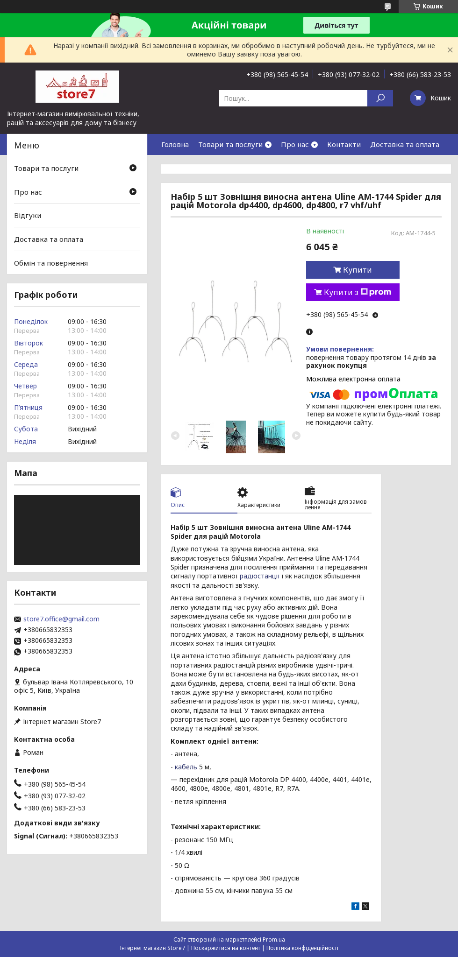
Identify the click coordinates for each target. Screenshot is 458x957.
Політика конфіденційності (302, 948)
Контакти (344, 144)
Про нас (295, 144)
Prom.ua (274, 939)
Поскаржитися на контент (225, 948)
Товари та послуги (230, 144)
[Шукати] (380, 98)
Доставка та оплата (404, 144)
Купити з (357, 292)
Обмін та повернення (51, 262)
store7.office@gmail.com (61, 619)
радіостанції (260, 575)
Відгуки (27, 215)
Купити (357, 270)
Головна (175, 144)
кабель (186, 766)
